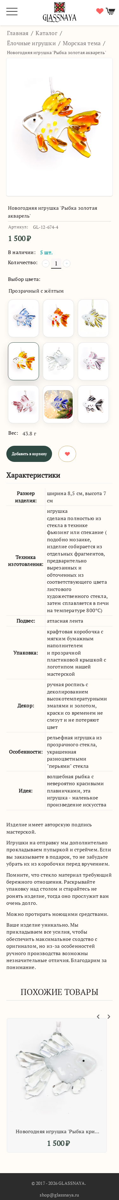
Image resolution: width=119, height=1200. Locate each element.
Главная (18, 33)
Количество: (22, 262)
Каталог (46, 33)
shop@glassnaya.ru (59, 1195)
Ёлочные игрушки (31, 43)
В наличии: (22, 252)
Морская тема (82, 43)
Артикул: (18, 227)
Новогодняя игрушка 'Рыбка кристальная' (60, 1131)
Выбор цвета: (24, 279)
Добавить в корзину (29, 453)
